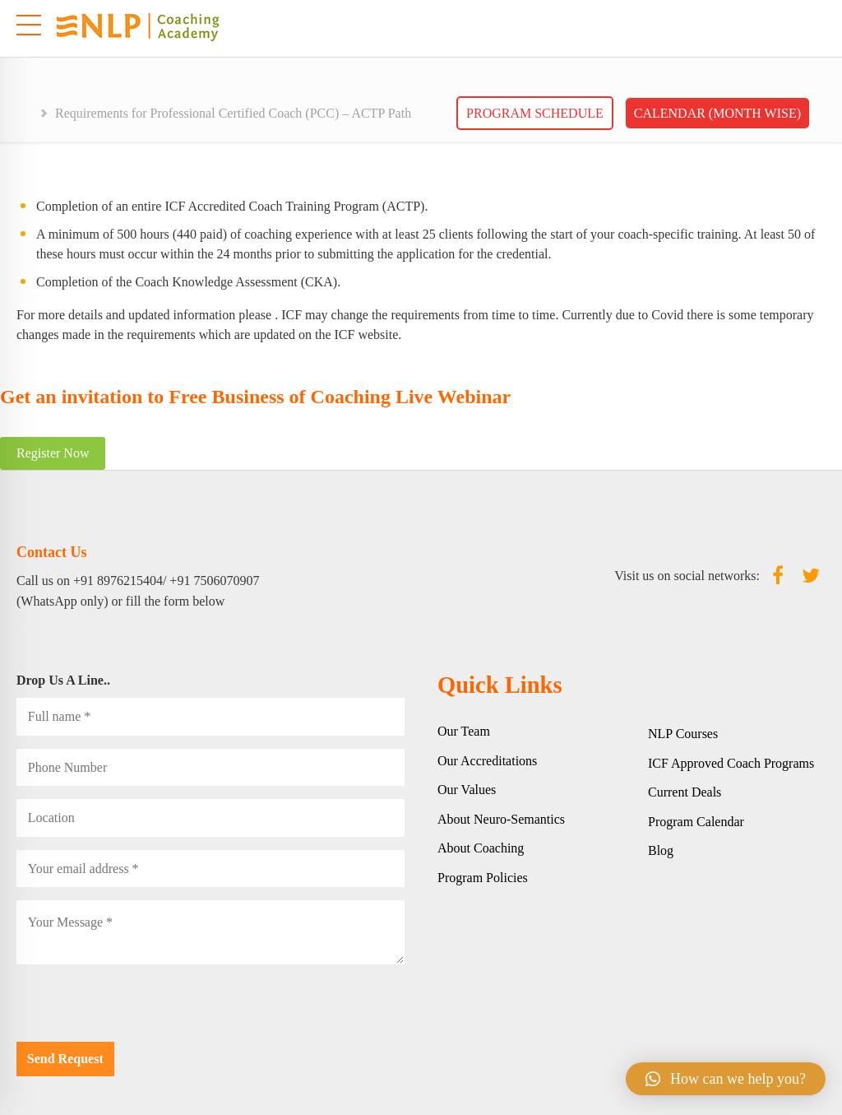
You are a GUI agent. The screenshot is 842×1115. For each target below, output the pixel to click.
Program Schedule (535, 113)
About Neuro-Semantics (501, 819)
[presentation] (141, 1010)
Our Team (463, 731)
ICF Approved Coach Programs (731, 763)
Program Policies (482, 878)
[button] (726, 1078)
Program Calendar (696, 822)
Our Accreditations (487, 761)
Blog (660, 850)
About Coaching (480, 848)
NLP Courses (683, 734)
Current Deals (684, 792)
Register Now (52, 453)
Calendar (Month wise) (717, 113)
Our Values (466, 790)
